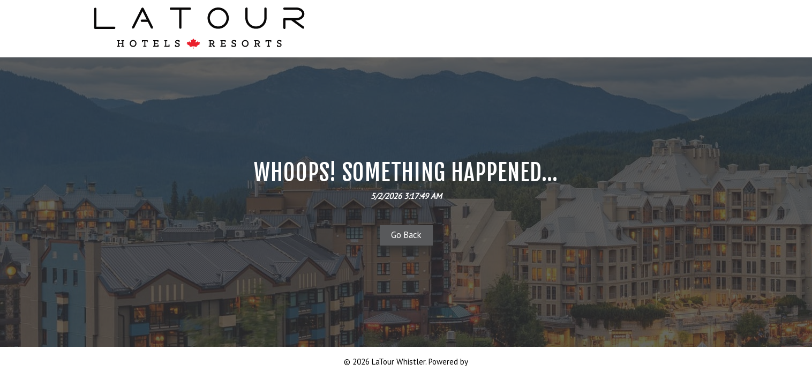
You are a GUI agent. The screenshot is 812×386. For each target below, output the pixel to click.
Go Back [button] (406, 235)
